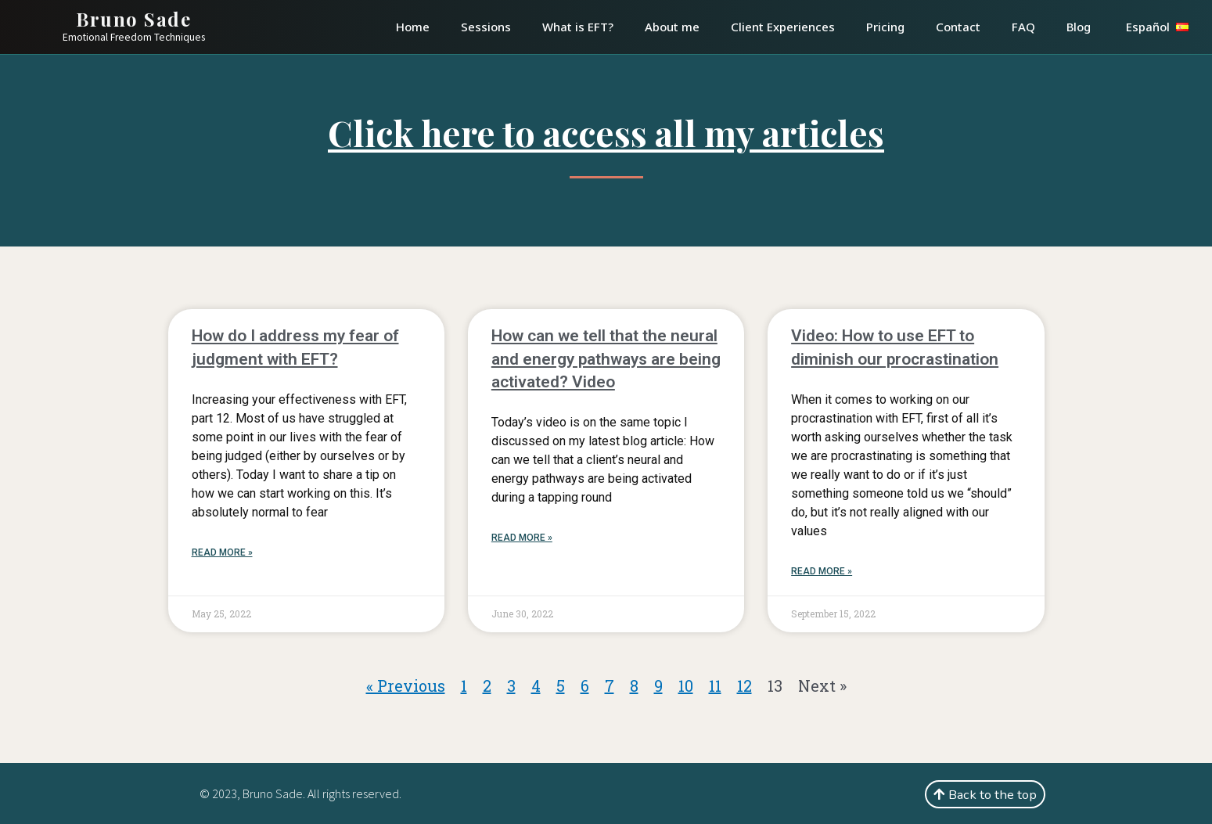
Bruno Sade (133, 18)
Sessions (486, 26)
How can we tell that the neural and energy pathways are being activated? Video (606, 358)
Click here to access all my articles (606, 132)
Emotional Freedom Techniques (134, 37)
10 (685, 685)
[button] (985, 794)
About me (672, 26)
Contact (958, 26)
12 (744, 685)
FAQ (1023, 26)
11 (715, 685)
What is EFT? (577, 26)
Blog (1078, 26)
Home (413, 26)
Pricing (885, 26)
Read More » (222, 552)
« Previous (405, 685)
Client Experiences (783, 26)
